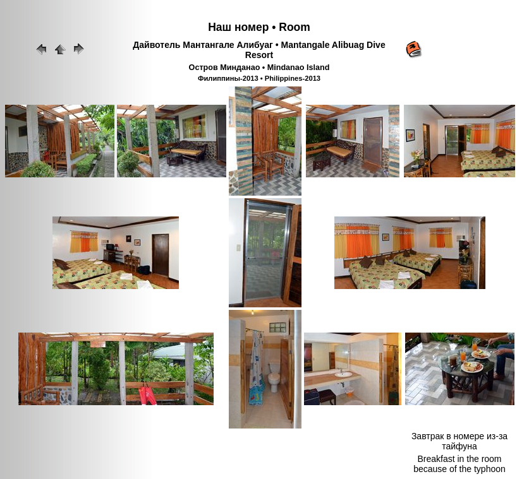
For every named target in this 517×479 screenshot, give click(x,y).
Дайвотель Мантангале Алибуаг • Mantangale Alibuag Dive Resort (259, 50)
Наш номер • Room (259, 27)
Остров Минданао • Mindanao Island (259, 67)
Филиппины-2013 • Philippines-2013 (259, 78)
